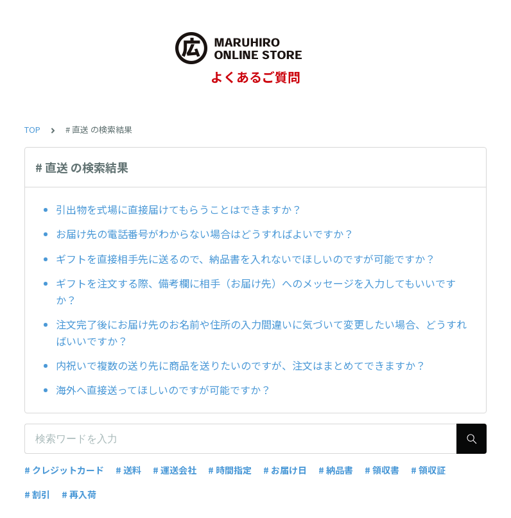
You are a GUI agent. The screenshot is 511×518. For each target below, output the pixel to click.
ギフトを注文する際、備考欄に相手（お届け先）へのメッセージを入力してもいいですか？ (256, 291)
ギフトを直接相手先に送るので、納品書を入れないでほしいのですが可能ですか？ (245, 258)
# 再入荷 (79, 494)
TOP (32, 129)
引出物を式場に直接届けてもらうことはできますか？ (179, 209)
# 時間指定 (230, 469)
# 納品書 (335, 469)
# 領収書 (382, 469)
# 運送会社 (174, 469)
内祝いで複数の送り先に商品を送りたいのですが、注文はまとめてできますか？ (241, 365)
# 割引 (37, 494)
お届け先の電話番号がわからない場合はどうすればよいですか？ (205, 233)
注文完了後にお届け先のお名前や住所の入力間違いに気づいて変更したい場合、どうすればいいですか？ (261, 332)
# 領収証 (428, 469)
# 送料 (128, 469)
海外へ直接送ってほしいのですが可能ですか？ (163, 389)
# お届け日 (285, 469)
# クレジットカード (64, 469)
